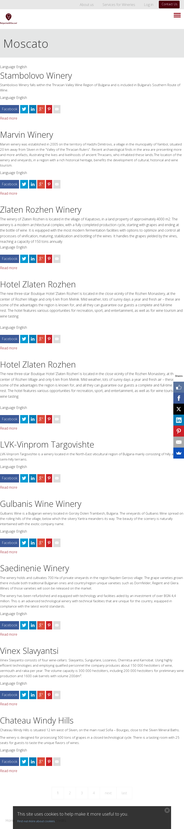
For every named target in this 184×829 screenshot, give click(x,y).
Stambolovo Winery (36, 75)
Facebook (9, 109)
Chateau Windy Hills (37, 720)
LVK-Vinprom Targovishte (47, 444)
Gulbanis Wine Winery (40, 503)
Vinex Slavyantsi (29, 650)
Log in (148, 4)
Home (10, 821)
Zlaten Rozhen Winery (40, 209)
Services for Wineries (119, 4)
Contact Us (169, 4)
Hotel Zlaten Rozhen (38, 284)
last (124, 793)
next (108, 793)
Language (7, 66)
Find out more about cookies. (36, 821)
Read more (8, 118)
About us (87, 4)
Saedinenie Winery (34, 568)
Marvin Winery (26, 134)
